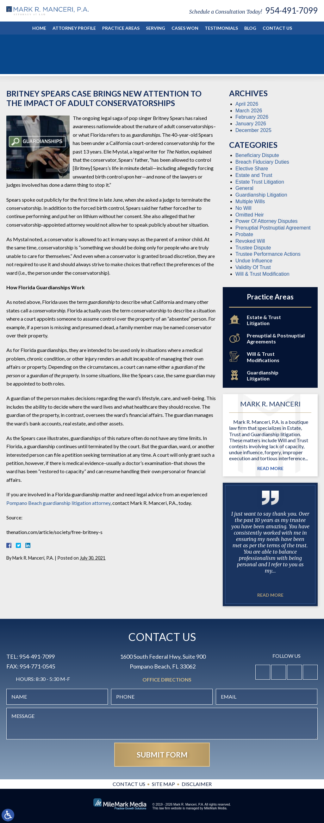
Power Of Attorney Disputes (266, 221)
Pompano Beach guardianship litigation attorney (58, 503)
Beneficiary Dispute (257, 155)
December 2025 (253, 130)
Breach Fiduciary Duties (262, 162)
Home (39, 28)
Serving (155, 28)
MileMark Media (215, 808)
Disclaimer (197, 784)
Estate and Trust (253, 175)
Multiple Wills (250, 201)
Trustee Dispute (253, 247)
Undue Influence (253, 260)
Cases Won (184, 28)
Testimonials (221, 28)
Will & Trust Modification (262, 274)
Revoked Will (250, 241)
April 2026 (246, 104)
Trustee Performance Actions (268, 254)
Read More (270, 468)
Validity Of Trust (253, 267)
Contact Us (277, 28)
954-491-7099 (291, 10)
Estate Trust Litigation (259, 182)
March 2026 (248, 110)
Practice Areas (121, 28)
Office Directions (166, 679)
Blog (250, 28)
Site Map (163, 784)
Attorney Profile (74, 28)
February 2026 (251, 117)
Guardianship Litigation (261, 195)
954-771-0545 (37, 666)
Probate (244, 234)
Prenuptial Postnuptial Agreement (272, 227)
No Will (243, 208)
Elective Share (251, 168)
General (244, 188)
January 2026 (250, 123)
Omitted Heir (249, 214)
